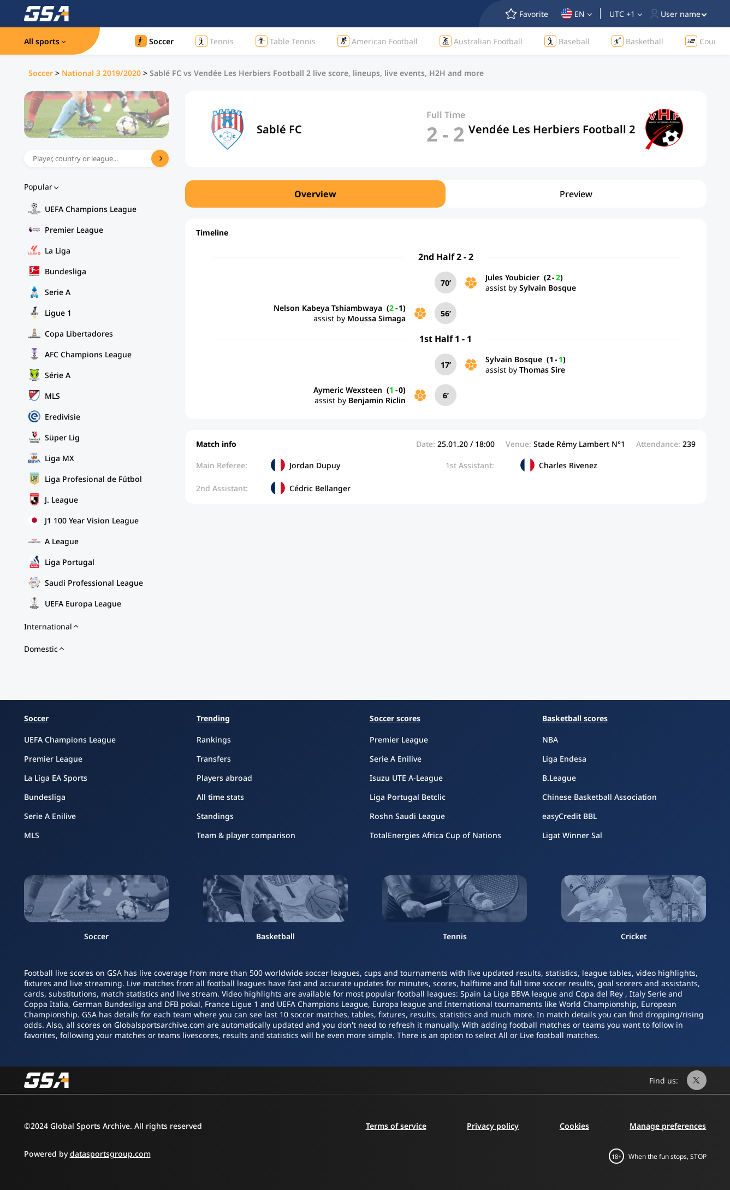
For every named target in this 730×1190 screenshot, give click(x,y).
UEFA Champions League (90, 209)
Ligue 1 (58, 313)
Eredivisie (62, 416)
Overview (315, 194)
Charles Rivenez (568, 465)
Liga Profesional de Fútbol (93, 479)
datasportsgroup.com (110, 1153)
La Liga (57, 250)
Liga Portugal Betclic (408, 797)
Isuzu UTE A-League (406, 778)
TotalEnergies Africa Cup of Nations (435, 835)
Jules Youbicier (512, 277)
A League (62, 541)
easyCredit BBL (569, 816)
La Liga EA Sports (55, 778)
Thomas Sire (542, 369)
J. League (61, 499)
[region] (446, 194)
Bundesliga (65, 271)
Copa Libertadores (79, 333)
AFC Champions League (88, 354)
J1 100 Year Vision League (92, 520)
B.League (559, 778)
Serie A (57, 292)
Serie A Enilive (50, 816)
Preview (576, 194)
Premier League (74, 230)
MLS (52, 396)
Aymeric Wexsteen (347, 390)
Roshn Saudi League (407, 816)
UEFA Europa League (83, 603)
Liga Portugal (69, 562)
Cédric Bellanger (320, 488)
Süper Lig (62, 437)
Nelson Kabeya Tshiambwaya (328, 308)
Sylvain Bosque (547, 287)
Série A (57, 375)
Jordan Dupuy (314, 465)
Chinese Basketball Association (599, 797)
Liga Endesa (564, 758)
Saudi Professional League (94, 583)
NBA (550, 739)
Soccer (40, 73)
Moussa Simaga (376, 318)
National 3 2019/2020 (101, 73)
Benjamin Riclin (377, 400)
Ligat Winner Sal (572, 835)
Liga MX (59, 458)
